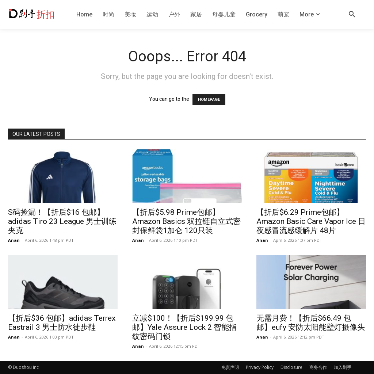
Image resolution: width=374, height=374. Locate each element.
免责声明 (230, 367)
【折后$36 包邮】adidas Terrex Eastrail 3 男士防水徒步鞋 (61, 323)
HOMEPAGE (209, 99)
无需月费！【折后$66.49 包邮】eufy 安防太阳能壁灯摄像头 (310, 323)
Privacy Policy (260, 367)
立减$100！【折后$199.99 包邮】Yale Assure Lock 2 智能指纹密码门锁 (184, 327)
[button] (352, 14)
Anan (14, 240)
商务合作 (318, 367)
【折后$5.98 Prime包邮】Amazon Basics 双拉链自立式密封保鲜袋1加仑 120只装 (186, 221)
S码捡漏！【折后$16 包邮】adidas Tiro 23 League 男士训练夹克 (62, 221)
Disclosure (291, 367)
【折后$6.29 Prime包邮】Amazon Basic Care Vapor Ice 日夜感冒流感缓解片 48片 (311, 221)
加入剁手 (342, 367)
